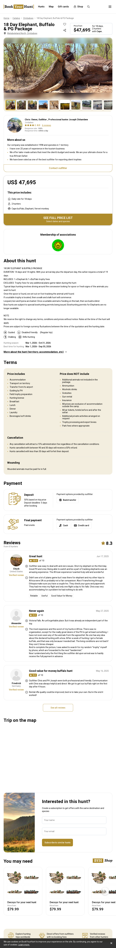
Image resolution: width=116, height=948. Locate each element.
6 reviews (46, 125)
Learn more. (24, 944)
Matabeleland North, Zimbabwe (20, 33)
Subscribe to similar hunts (58, 918)
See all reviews (58, 707)
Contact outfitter (58, 168)
